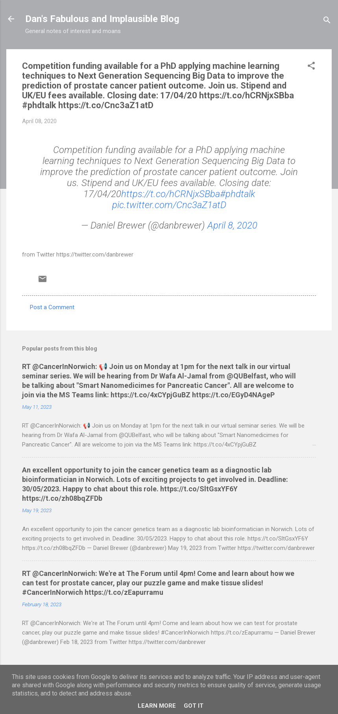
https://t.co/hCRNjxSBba (170, 193)
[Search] (327, 21)
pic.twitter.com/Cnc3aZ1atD (169, 204)
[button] (311, 67)
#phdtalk (237, 193)
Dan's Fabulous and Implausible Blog (102, 18)
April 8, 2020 (232, 225)
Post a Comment (52, 307)
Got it (193, 705)
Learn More (157, 705)
